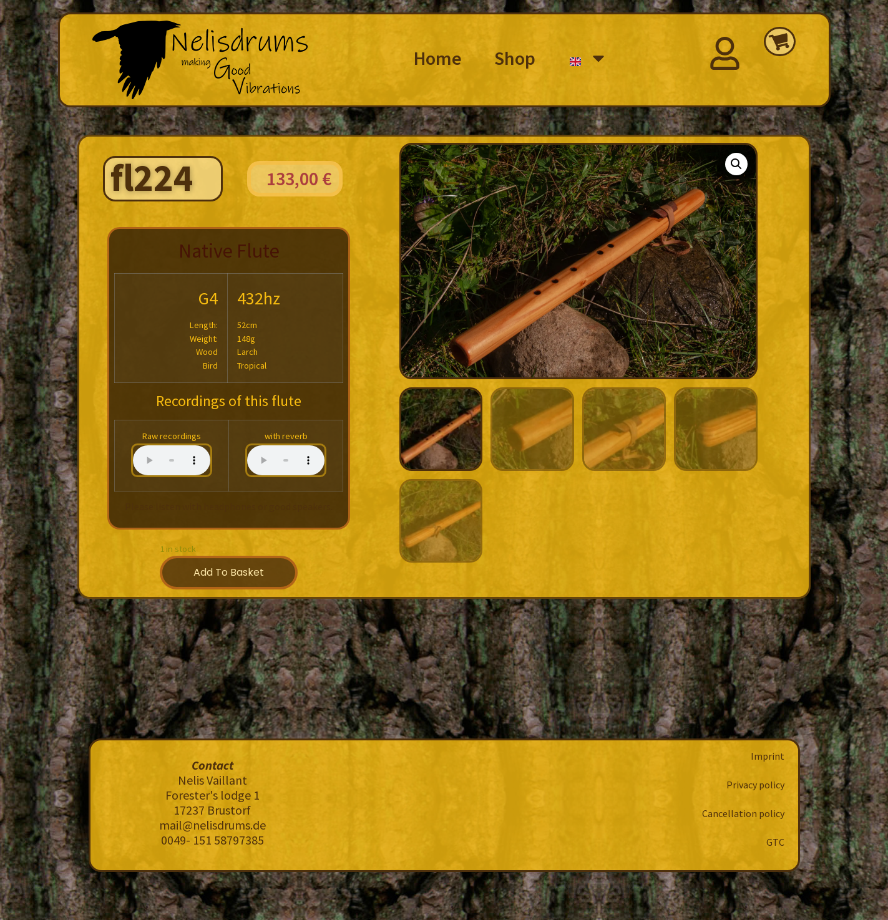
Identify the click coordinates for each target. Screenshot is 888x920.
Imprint (767, 756)
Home (438, 58)
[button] (736, 164)
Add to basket (228, 572)
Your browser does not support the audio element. (171, 460)
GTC (775, 842)
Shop (514, 58)
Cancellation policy (743, 813)
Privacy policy (755, 784)
